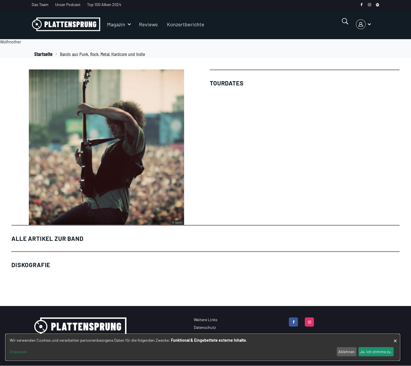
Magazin (116, 24)
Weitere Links (205, 319)
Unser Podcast (67, 4)
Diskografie (30, 264)
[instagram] (369, 4)
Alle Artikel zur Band (47, 238)
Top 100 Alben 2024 (104, 4)
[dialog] (203, 347)
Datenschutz (205, 327)
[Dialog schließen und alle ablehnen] (395, 337)
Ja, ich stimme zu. (376, 351)
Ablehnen (346, 351)
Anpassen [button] (18, 351)
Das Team (40, 4)
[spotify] (377, 4)
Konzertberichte (185, 24)
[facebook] (361, 4)
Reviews (148, 24)
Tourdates (227, 83)
